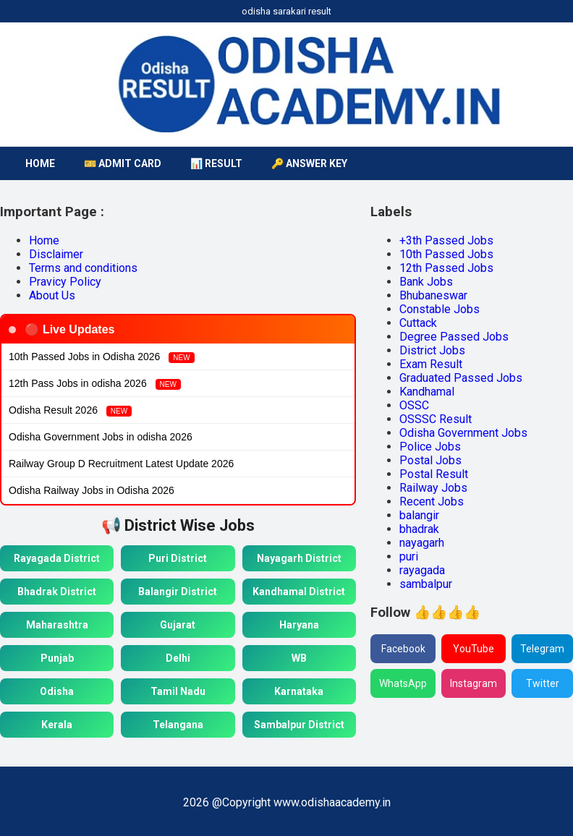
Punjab (57, 658)
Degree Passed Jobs (454, 337)
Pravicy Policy (65, 282)
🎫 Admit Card (122, 163)
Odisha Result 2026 (70, 410)
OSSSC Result (435, 419)
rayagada (422, 570)
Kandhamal (426, 391)
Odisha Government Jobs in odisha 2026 (100, 437)
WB (299, 658)
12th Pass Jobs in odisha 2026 (95, 384)
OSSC (414, 405)
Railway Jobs (433, 488)
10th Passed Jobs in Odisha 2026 (102, 357)
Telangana (178, 724)
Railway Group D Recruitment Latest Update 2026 (121, 463)
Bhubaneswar (433, 295)
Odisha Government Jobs (463, 433)
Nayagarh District (299, 558)
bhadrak (419, 529)
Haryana (299, 625)
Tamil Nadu (177, 691)
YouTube (473, 648)
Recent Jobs (431, 501)
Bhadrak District (56, 591)
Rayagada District (57, 558)
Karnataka (298, 691)
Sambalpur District (299, 724)
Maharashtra (57, 625)
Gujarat (177, 625)
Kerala (56, 724)
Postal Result (433, 474)
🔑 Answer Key (309, 163)
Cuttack (418, 323)
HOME (40, 163)
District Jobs (432, 350)
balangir (419, 515)
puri (408, 556)
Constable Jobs (439, 309)
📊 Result (216, 163)
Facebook (403, 648)
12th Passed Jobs (446, 268)
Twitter (542, 683)
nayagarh (421, 543)
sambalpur (425, 584)
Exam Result (430, 364)
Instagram (473, 683)
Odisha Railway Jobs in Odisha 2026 (91, 490)
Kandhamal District (298, 591)
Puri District (177, 558)
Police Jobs (430, 446)
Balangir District (177, 591)
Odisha (57, 691)
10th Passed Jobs (446, 254)
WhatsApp (403, 683)
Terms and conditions (83, 268)
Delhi (178, 658)
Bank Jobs (426, 282)
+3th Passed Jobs (446, 240)
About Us (52, 295)
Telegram (542, 648)
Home (44, 240)
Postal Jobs (430, 460)
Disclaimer (56, 254)
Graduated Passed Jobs (460, 378)
